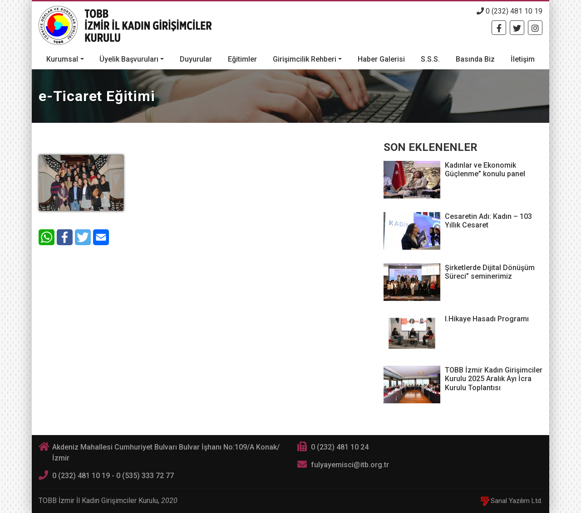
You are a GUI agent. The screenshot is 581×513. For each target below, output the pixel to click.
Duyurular (196, 59)
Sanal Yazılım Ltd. (511, 501)
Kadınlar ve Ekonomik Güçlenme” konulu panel (485, 169)
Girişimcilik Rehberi (304, 59)
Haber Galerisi (381, 59)
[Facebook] (499, 27)
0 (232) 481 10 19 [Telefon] (509, 11)
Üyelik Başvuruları (128, 59)
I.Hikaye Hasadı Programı (487, 319)
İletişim (523, 59)
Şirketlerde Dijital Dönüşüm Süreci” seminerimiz (490, 272)
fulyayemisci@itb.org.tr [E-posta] (350, 464)
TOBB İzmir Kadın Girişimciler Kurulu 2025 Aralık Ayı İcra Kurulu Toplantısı (493, 379)
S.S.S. (430, 59)
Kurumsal (62, 59)
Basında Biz (475, 59)
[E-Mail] (101, 237)
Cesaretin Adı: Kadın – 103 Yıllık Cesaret (488, 220)
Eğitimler (242, 59)
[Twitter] (517, 27)
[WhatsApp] (46, 237)
